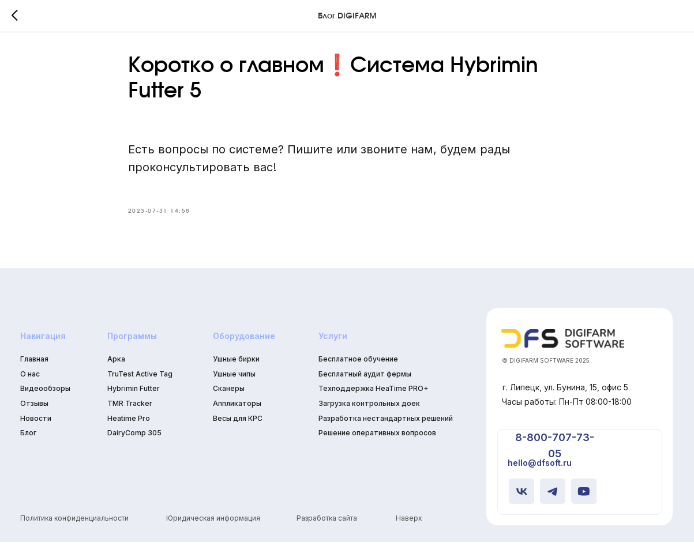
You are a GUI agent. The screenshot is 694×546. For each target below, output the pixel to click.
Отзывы (34, 406)
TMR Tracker (129, 406)
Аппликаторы (237, 406)
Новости (35, 421)
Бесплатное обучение (358, 362)
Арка (116, 362)
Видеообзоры (45, 392)
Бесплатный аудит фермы (364, 377)
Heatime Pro (128, 421)
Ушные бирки (236, 362)
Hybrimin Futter (133, 392)
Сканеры (229, 392)
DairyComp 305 (134, 436)
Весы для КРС (237, 421)
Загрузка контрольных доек (369, 406)
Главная (34, 362)
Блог (28, 436)
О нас (30, 377)
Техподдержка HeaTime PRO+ (373, 392)
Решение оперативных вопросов (377, 436)
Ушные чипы (234, 377)
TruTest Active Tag (139, 377)
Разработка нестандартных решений (385, 421)
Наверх (409, 521)
